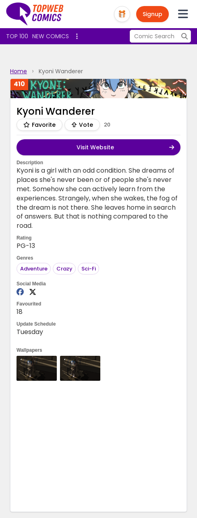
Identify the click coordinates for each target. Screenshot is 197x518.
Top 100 (17, 36)
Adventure (34, 268)
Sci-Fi (88, 268)
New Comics (50, 36)
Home (18, 71)
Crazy (64, 268)
